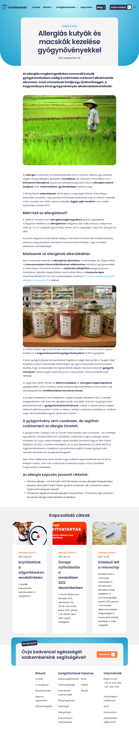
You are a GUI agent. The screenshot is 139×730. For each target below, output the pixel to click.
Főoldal (36, 7)
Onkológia (63, 706)
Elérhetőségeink (43, 706)
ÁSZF (106, 706)
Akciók (84, 690)
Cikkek (84, 684)
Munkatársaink (43, 690)
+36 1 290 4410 (111, 686)
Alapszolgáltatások (68, 678)
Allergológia (64, 712)
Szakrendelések (66, 684)
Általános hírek (26, 552)
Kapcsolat (87, 7)
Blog (101, 7)
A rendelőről (41, 684)
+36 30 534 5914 (113, 682)
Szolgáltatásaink (67, 7)
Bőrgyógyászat (66, 700)
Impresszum (110, 712)
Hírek (83, 678)
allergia (36, 227)
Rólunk (48, 7)
